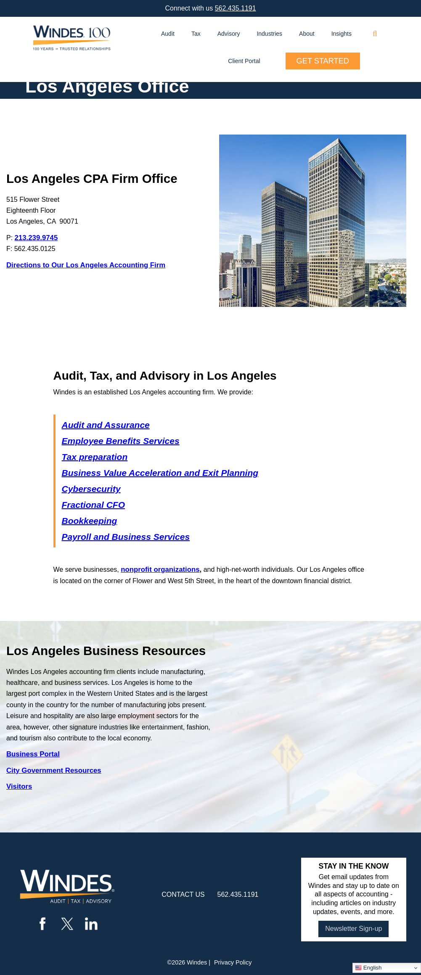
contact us (183, 894)
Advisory (228, 33)
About (307, 33)
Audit (168, 33)
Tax (196, 33)
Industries (269, 33)
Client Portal (244, 61)
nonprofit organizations (160, 569)
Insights (341, 33)
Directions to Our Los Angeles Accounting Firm (85, 265)
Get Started (323, 61)
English (368, 967)
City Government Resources (53, 770)
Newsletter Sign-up (353, 928)
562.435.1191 (235, 8)
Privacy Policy (233, 962)
